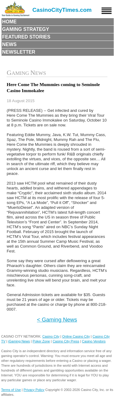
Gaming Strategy (25, 29)
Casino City (50, 336)
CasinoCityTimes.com (62, 10)
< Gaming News (57, 319)
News (9, 44)
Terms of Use (11, 390)
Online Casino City (76, 336)
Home (9, 21)
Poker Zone (41, 341)
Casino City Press (66, 341)
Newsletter (18, 52)
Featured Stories (26, 36)
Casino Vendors (94, 341)
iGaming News (19, 341)
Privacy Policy (34, 390)
